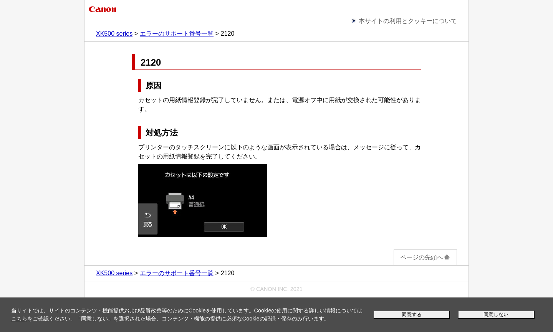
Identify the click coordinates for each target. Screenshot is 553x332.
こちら (19, 318)
